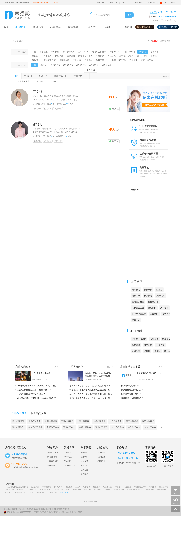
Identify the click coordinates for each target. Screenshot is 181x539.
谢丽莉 (37, 124)
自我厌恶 (112, 56)
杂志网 (77, 487)
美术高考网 (21, 489)
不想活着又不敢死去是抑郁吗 (16, 487)
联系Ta (113, 109)
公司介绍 (84, 452)
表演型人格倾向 (99, 52)
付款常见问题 (53, 461)
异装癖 (157, 351)
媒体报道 (84, 470)
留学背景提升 (119, 489)
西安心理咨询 (148, 421)
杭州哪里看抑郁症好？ (130, 394)
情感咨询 (96, 487)
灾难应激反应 (50, 60)
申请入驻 (68, 457)
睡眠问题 (71, 56)
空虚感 (153, 56)
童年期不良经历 (126, 56)
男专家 (53, 81)
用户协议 (101, 452)
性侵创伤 (100, 56)
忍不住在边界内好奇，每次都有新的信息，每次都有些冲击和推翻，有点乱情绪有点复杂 (90, 394)
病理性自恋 (64, 60)
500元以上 (106, 65)
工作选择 (160, 345)
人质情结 (88, 60)
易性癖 (147, 351)
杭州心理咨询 (18, 421)
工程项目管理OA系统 (61, 489)
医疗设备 (97, 489)
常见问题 (68, 461)
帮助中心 (125, 3)
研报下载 (152, 487)
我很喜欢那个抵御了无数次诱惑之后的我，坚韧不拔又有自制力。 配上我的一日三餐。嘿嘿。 (90, 390)
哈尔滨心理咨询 (35, 427)
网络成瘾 (44, 52)
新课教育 (107, 489)
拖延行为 (36, 56)
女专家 (40, 81)
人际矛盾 (154, 339)
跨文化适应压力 (85, 56)
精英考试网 (163, 487)
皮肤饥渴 (77, 60)
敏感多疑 (166, 339)
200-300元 (81, 65)
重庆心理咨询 (99, 421)
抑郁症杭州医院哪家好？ (131, 398)
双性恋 (167, 351)
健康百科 (87, 489)
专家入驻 (100, 3)
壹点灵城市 (35, 487)
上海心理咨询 (34, 421)
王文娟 (37, 92)
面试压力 (136, 351)
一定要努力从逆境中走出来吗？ (30, 394)
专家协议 (101, 457)
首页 (12, 41)
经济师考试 (107, 487)
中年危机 (55, 52)
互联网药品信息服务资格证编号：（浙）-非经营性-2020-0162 (58, 512)
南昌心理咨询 (85, 427)
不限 (34, 52)
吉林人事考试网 (19, 492)
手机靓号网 (58, 487)
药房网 (30, 492)
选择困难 (133, 60)
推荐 (16, 76)
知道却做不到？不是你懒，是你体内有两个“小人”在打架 (37, 398)
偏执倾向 (36, 60)
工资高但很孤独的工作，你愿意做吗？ (33, 390)
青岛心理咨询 (18, 427)
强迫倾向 (48, 56)
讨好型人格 (115, 52)
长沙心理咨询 (117, 427)
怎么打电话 (52, 457)
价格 (43, 76)
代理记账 (118, 487)
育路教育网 (149, 489)
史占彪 (153, 129)
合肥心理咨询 (53, 427)
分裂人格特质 (129, 52)
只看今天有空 (24, 81)
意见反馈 (151, 3)
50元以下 (44, 65)
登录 (173, 3)
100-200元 (68, 65)
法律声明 (101, 461)
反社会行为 (83, 52)
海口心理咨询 (150, 427)
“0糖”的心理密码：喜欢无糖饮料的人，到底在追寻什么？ (37, 386)
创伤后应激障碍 (139, 339)
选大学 (7, 492)
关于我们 (113, 3)
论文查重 (127, 487)
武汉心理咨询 (115, 421)
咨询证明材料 (69, 465)
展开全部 (91, 70)
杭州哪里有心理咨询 (129, 386)
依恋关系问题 (147, 60)
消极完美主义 (102, 60)
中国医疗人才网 (140, 487)
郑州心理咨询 (101, 427)
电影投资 (86, 487)
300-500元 (93, 65)
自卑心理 (59, 56)
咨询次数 (79, 76)
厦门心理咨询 (69, 427)
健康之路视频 (45, 489)
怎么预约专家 (53, 452)
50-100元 (55, 65)
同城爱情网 (161, 489)
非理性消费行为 (119, 60)
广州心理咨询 (67, 421)
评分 (28, 76)
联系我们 (138, 3)
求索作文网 (46, 487)
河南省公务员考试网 (134, 489)
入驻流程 (68, 452)
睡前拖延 (20, 41)
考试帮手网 (9, 489)
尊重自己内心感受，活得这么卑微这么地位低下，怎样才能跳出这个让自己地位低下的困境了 (90, 386)
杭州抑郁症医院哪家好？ (131, 390)
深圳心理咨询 (51, 421)
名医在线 (68, 487)
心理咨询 (47, 509)
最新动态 (84, 465)
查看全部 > (64, 492)
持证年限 (60, 76)
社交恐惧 (148, 345)
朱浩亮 (141, 132)
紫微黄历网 (76, 489)
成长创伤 (154, 52)
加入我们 (84, 474)
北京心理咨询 (83, 421)
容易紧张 (136, 345)
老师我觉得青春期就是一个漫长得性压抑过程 (89, 398)
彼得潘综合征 (69, 52)
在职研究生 (32, 489)
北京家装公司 (41, 492)
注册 (164, 3)
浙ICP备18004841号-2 (60, 509)
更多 (57, 366)
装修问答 (53, 492)
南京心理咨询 (132, 421)
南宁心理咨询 (134, 427)
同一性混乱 (142, 56)
